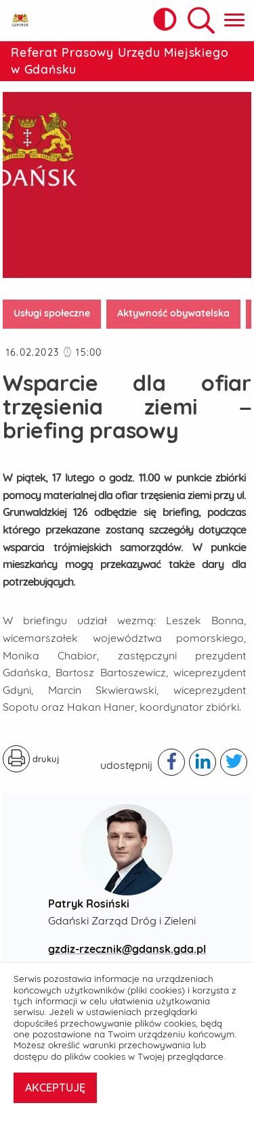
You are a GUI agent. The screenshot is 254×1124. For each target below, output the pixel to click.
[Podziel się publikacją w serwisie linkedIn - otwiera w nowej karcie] (202, 762)
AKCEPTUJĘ (55, 1087)
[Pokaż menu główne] (234, 21)
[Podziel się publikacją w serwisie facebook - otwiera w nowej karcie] (171, 762)
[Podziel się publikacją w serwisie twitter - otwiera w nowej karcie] (233, 762)
